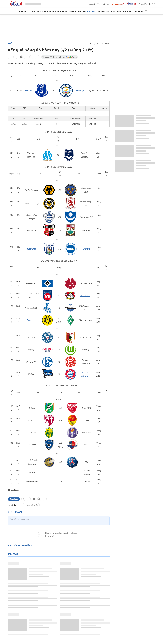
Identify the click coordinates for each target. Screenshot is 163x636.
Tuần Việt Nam (103, 4)
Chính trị (23, 11)
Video (142, 629)
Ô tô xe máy (68, 629)
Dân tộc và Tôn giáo (58, 11)
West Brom (32, 249)
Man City (80, 90)
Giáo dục (73, 11)
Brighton (86, 249)
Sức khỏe (127, 11)
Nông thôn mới (116, 624)
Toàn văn (90, 629)
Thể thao (91, 11)
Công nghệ (138, 11)
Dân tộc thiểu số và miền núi (122, 629)
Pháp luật (67, 624)
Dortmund (31, 320)
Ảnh (142, 624)
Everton (28, 90)
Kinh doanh (42, 11)
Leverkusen (85, 296)
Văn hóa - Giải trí (104, 11)
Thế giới (82, 11)
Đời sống (117, 11)
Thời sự (32, 11)
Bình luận (14, 452)
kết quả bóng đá (31, 458)
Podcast (92, 4)
